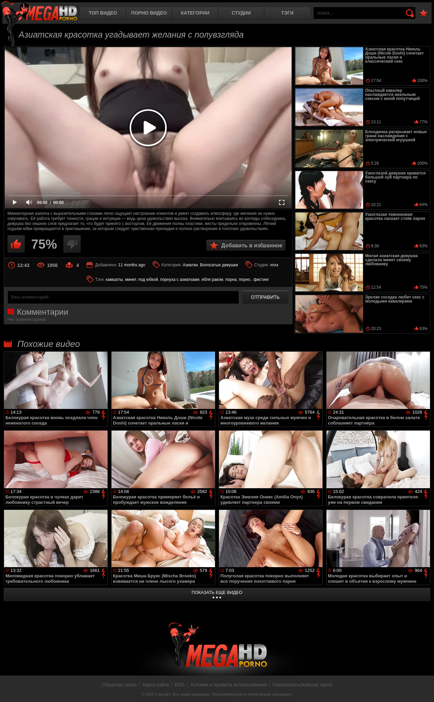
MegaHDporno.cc (39, 11)
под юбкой (148, 279)
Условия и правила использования (228, 684)
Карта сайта (155, 684)
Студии (241, 13)
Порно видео (149, 13)
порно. (245, 279)
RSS (179, 684)
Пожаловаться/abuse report (302, 684)
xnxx (274, 265)
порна (231, 279)
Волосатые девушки (219, 265)
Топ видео (103, 13)
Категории (195, 13)
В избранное (423, 13)
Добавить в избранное (251, 245)
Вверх (423, 689)
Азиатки (190, 265)
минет (130, 279)
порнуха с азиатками (179, 279)
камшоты (114, 279)
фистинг (261, 279)
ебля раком (212, 279)
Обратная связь (119, 684)
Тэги (287, 13)
